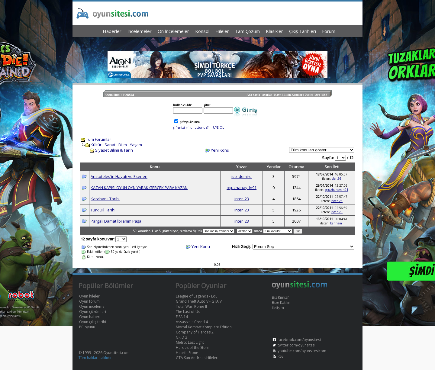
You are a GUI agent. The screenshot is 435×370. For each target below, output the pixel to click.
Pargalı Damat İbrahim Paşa (116, 221)
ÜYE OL (218, 127)
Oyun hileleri (90, 296)
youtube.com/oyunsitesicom (302, 350)
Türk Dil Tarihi (103, 210)
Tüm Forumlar (98, 139)
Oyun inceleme (92, 306)
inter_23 (241, 198)
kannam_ (336, 223)
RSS (280, 356)
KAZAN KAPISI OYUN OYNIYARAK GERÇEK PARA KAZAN (139, 187)
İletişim (278, 307)
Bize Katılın (281, 302)
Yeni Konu (220, 150)
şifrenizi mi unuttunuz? (190, 127)
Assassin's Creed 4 (192, 321)
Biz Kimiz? (280, 297)
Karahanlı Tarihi (105, 198)
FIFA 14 (182, 316)
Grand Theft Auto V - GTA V (199, 301)
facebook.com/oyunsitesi (299, 339)
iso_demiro (241, 176)
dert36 (336, 178)
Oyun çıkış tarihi (92, 321)
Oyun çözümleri (92, 311)
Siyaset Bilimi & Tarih (114, 150)
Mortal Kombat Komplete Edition (204, 327)
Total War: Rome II (191, 306)
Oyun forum (89, 301)
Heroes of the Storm (193, 347)
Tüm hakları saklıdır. (96, 357)
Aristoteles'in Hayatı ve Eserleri (119, 176)
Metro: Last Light (190, 342)
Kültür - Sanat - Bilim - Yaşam (116, 144)
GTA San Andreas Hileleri (197, 357)
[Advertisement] (217, 42)
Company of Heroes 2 (195, 332)
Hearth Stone (187, 352)
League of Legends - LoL (196, 296)
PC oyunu (87, 327)
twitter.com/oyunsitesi (296, 345)
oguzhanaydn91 (241, 187)
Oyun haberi (89, 316)
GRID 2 (181, 337)
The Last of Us (188, 311)
